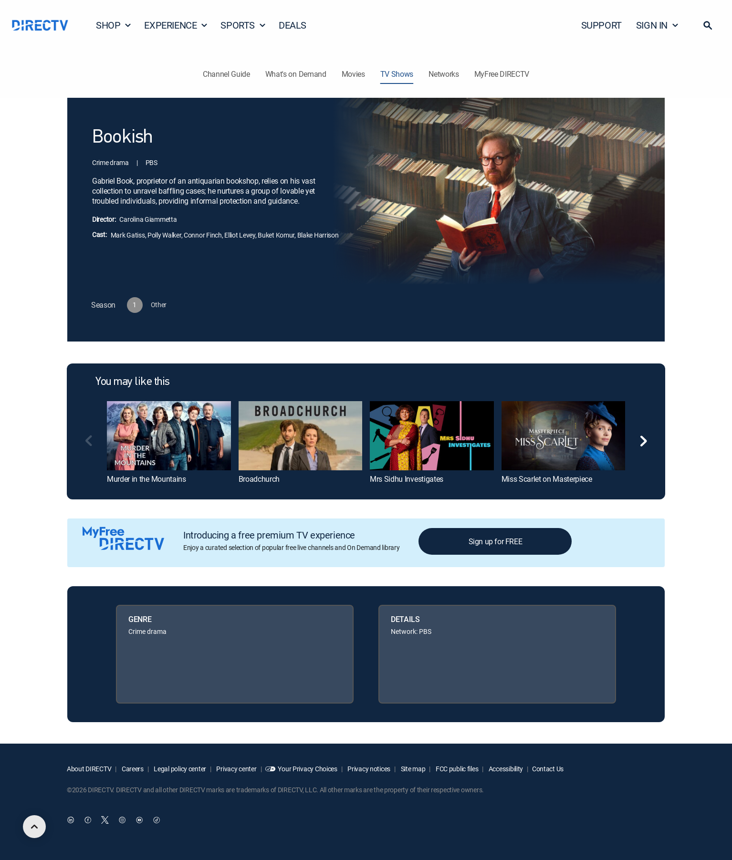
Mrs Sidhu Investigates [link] (406, 479)
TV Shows (396, 74)
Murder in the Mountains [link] (146, 479)
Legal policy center (179, 768)
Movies (353, 74)
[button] (708, 25)
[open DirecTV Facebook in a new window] (88, 820)
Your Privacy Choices (307, 768)
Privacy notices (368, 768)
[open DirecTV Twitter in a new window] (105, 820)
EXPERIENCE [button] (176, 25)
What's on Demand (295, 74)
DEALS (292, 25)
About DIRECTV (89, 768)
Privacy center (236, 768)
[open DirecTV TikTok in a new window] (156, 820)
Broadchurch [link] (259, 479)
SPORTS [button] (243, 25)
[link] (169, 435)
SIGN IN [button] (657, 25)
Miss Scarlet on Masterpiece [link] (547, 479)
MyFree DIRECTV (502, 74)
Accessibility (505, 768)
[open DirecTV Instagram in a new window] (122, 820)
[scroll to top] (34, 826)
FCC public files (456, 768)
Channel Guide (226, 74)
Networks (444, 74)
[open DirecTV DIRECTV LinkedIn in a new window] (70, 820)
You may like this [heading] (132, 382)
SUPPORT (601, 25)
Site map (412, 768)
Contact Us (548, 768)
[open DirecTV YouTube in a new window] (139, 820)
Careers (132, 768)
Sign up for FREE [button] (496, 541)
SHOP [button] (114, 25)
